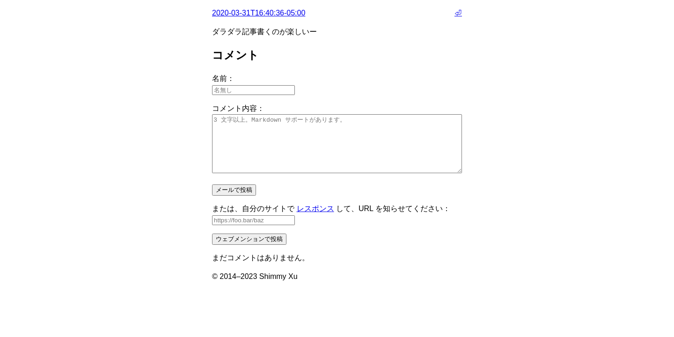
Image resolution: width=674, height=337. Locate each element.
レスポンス (315, 220)
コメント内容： (238, 108)
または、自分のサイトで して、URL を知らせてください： (331, 220)
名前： (223, 78)
